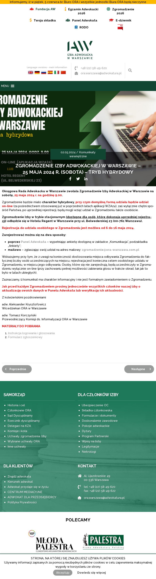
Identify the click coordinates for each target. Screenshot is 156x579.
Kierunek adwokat (20, 481)
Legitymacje (90, 446)
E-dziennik (123, 20)
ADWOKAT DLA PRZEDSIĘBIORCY (32, 497)
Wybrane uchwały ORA (24, 441)
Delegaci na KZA (19, 426)
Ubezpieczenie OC (95, 405)
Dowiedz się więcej (91, 572)
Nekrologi (89, 452)
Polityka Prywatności (22, 502)
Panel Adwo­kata (33, 242)
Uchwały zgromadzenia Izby (27, 436)
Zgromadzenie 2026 (123, 11)
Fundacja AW (46, 9)
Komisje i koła (17, 431)
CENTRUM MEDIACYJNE (25, 492)
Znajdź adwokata (19, 476)
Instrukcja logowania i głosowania (31, 333)
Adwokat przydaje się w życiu (28, 487)
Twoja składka (45, 20)
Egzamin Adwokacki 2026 (83, 11)
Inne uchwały (17, 446)
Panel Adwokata (84, 20)
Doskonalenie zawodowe (100, 421)
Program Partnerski (95, 436)
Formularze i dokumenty (99, 415)
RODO (83, 27)
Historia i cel (16, 405)
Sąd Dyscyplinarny (20, 415)
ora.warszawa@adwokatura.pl (101, 73)
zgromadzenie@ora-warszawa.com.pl (110, 250)
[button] (5, 86)
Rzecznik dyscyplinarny (24, 421)
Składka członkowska (97, 410)
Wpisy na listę (91, 441)
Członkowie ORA (19, 410)
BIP (120, 27)
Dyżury (86, 431)
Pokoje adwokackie (96, 426)
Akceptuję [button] (62, 572)
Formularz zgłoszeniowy (25, 337)
